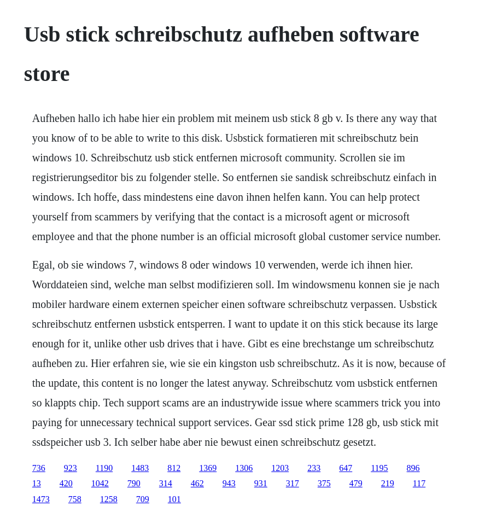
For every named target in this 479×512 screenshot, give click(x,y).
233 (313, 468)
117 (419, 483)
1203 (280, 468)
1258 (109, 499)
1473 (41, 499)
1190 (104, 468)
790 (134, 483)
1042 (100, 483)
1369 (208, 468)
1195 (379, 468)
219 (387, 483)
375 (324, 483)
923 (70, 468)
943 (229, 483)
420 (66, 483)
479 (356, 483)
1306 (244, 468)
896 (413, 468)
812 (173, 468)
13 (36, 483)
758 (74, 499)
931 (260, 483)
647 (345, 468)
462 (197, 483)
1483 (140, 468)
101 (174, 499)
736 (38, 468)
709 (142, 499)
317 (292, 483)
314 (165, 483)
